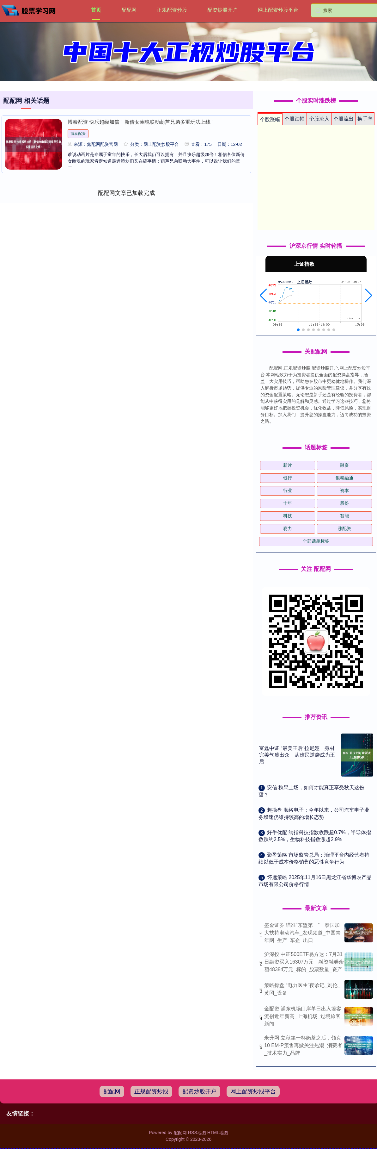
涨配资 (344, 528)
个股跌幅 (294, 119)
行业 (287, 490)
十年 (287, 503)
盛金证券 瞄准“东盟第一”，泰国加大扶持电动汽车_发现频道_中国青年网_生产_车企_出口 (302, 932)
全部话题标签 (316, 541)
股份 (344, 503)
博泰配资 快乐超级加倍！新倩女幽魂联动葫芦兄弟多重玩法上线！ (142, 122)
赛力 (287, 528)
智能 (344, 515)
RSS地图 (197, 1132)
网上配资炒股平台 (278, 10)
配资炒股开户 (222, 10)
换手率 (365, 119)
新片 (287, 465)
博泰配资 (78, 133)
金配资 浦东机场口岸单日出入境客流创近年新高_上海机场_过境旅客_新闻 (304, 1016)
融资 (344, 465)
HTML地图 (217, 1132)
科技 (287, 515)
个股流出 (343, 119)
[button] (263, 296)
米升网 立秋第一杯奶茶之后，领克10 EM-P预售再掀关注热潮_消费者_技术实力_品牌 (303, 1045)
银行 (287, 477)
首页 (96, 10)
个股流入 (319, 119)
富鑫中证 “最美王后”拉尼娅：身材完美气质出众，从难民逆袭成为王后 (297, 755)
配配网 (129, 10)
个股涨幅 (270, 119)
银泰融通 (344, 477)
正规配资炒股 (172, 10)
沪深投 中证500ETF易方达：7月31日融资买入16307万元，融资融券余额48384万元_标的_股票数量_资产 (304, 962)
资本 (344, 490)
